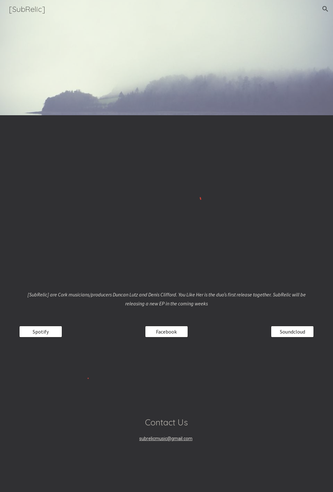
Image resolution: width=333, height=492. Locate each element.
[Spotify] (41, 331)
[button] (325, 9)
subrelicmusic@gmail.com (165, 438)
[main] (166, 299)
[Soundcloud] (292, 331)
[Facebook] (166, 331)
